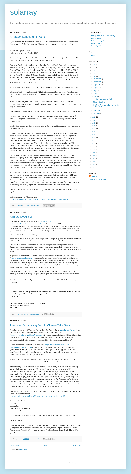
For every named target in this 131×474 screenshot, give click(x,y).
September (97, 85)
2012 (94, 144)
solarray (23, 12)
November (97, 82)
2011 (94, 146)
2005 (94, 164)
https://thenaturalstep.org (67, 330)
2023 (94, 73)
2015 (94, 135)
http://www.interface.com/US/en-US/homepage (27, 335)
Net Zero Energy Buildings (100, 41)
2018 (94, 126)
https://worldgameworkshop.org (21, 258)
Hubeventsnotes (96, 38)
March (96, 96)
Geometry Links (96, 46)
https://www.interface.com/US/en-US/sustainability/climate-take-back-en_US (37, 396)
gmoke (94, 176)
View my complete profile (97, 179)
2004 (94, 167)
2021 (94, 117)
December (97, 79)
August (96, 88)
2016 (94, 132)
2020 (94, 120)
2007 (94, 158)
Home (46, 446)
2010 (94, 149)
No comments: (35, 205)
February (97, 110)
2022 (94, 76)
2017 (94, 129)
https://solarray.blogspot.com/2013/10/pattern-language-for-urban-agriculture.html (40, 199)
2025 (94, 67)
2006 (94, 161)
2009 (94, 152)
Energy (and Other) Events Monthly (103, 36)
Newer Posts (15, 446)
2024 (94, 70)
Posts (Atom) (23, 449)
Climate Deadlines (21, 216)
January (96, 113)
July (95, 91)
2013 (94, 141)
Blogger (74, 463)
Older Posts (77, 446)
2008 (94, 155)
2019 (94, 123)
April (95, 93)
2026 (94, 64)
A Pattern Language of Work (27, 36)
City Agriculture (96, 43)
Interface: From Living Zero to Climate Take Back (40, 325)
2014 (94, 138)
